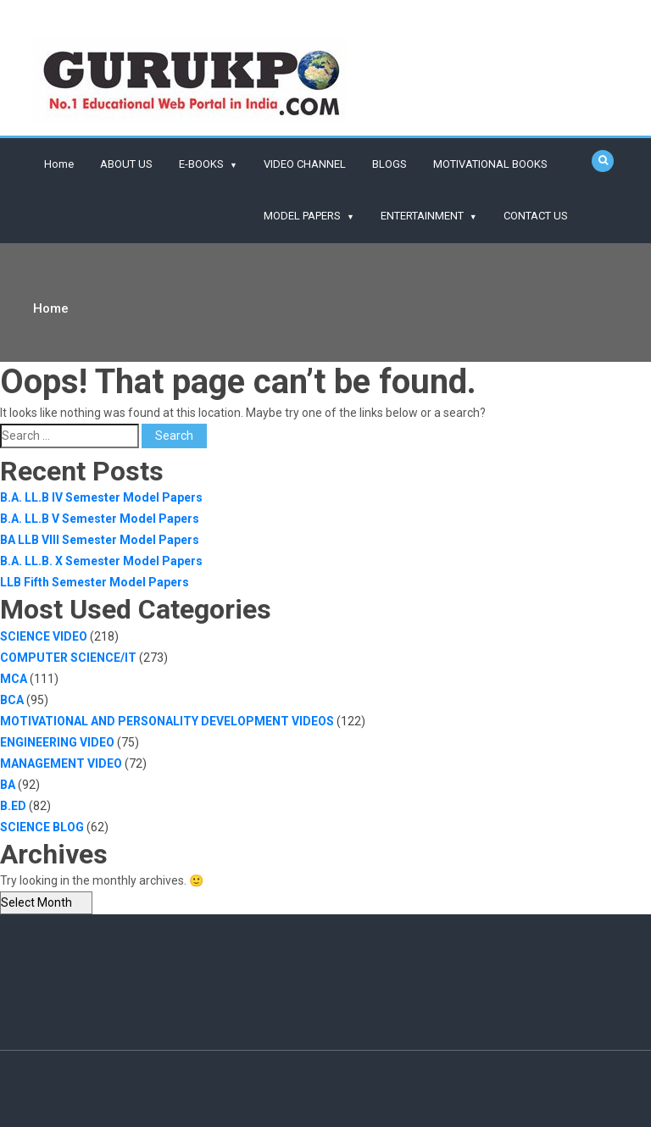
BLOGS (389, 164)
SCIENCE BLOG (42, 827)
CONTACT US (536, 215)
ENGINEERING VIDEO (57, 742)
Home (59, 164)
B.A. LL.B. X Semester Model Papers (101, 561)
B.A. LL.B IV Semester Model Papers (101, 497)
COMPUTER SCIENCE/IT (68, 657)
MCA (13, 679)
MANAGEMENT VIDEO (61, 763)
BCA (12, 700)
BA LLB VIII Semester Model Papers (99, 540)
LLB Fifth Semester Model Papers (94, 582)
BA (7, 784)
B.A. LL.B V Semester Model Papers (99, 518)
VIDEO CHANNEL (305, 164)
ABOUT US (126, 164)
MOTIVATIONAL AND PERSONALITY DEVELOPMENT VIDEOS (167, 721)
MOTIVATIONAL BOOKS (490, 164)
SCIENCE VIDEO (43, 636)
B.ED (13, 806)
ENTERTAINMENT (422, 215)
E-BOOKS (201, 164)
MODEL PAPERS (302, 215)
